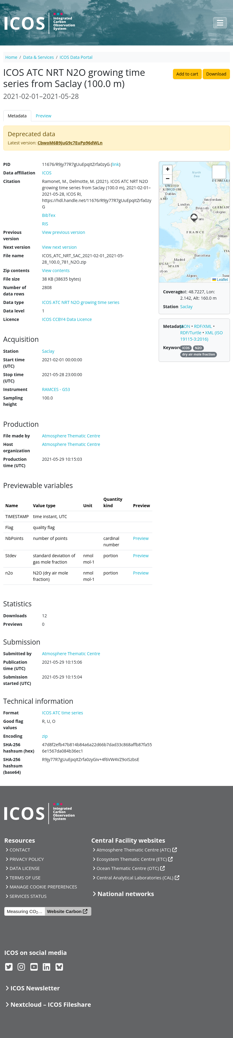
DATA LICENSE (24, 868)
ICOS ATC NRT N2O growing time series (81, 302)
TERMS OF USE (24, 878)
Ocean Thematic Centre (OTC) (127, 868)
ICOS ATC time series (62, 713)
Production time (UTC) (15, 462)
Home (11, 57)
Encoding (12, 736)
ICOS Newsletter (35, 988)
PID (7, 164)
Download (216, 74)
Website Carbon (64, 911)
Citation (11, 181)
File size (11, 279)
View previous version (63, 232)
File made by (16, 436)
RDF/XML (203, 326)
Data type (13, 302)
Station (11, 351)
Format (11, 713)
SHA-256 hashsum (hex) (18, 748)
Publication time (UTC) (15, 665)
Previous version (12, 235)
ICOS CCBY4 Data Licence (67, 319)
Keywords (173, 347)
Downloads (15, 615)
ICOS (47, 173)
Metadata (17, 116)
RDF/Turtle (191, 332)
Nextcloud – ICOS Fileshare (50, 1004)
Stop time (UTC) (13, 378)
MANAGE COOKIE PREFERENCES (43, 887)
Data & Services (38, 57)
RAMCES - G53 (56, 389)
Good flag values (13, 724)
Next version (16, 247)
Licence (11, 319)
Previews (12, 624)
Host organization (16, 447)
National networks (125, 894)
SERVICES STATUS (27, 896)
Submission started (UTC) (17, 680)
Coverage (173, 292)
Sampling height (13, 401)
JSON (185, 326)
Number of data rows (14, 291)
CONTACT (19, 850)
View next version (59, 247)
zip (45, 736)
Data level (14, 311)
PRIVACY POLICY (26, 859)
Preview (43, 116)
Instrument (15, 389)
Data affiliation (19, 173)
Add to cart (187, 74)
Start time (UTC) (14, 363)
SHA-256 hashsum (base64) (13, 766)
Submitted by (17, 653)
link (115, 164)
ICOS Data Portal (76, 57)
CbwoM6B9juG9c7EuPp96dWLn (70, 143)
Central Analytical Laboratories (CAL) (134, 878)
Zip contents (16, 270)
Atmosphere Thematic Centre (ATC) (133, 850)
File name (13, 255)
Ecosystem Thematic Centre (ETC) (131, 859)
